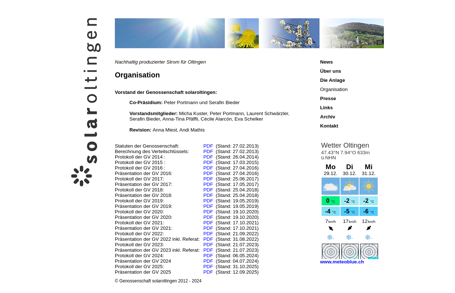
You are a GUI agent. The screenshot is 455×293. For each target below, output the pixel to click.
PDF (208, 146)
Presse (328, 98)
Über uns (330, 71)
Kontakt (329, 126)
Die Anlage (332, 80)
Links (326, 107)
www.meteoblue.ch (342, 262)
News (326, 62)
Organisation (334, 89)
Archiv (327, 116)
